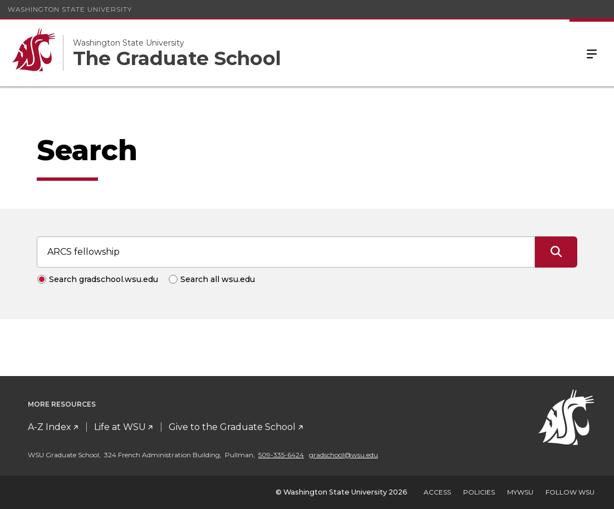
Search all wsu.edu (217, 279)
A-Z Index (49, 427)
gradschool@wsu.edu (343, 455)
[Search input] (286, 252)
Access (437, 492)
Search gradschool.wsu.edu (103, 279)
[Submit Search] (556, 252)
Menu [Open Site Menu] (591, 52)
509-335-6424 (281, 455)
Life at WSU (120, 427)
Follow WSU (570, 492)
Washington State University (70, 9)
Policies (479, 492)
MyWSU (520, 492)
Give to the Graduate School (232, 427)
